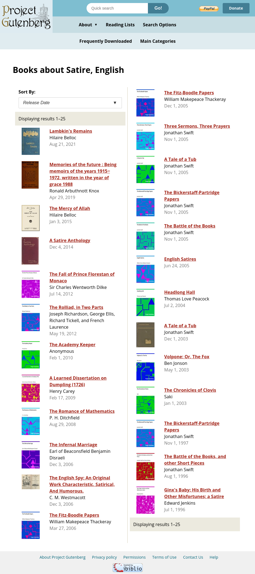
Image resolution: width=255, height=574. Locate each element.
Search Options (159, 25)
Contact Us (193, 557)
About (88, 24)
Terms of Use (164, 557)
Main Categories (158, 41)
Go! (158, 8)
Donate (236, 8)
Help (214, 557)
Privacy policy (104, 557)
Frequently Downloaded (105, 41)
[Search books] (117, 8)
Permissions (134, 557)
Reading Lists (120, 25)
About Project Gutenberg (62, 557)
